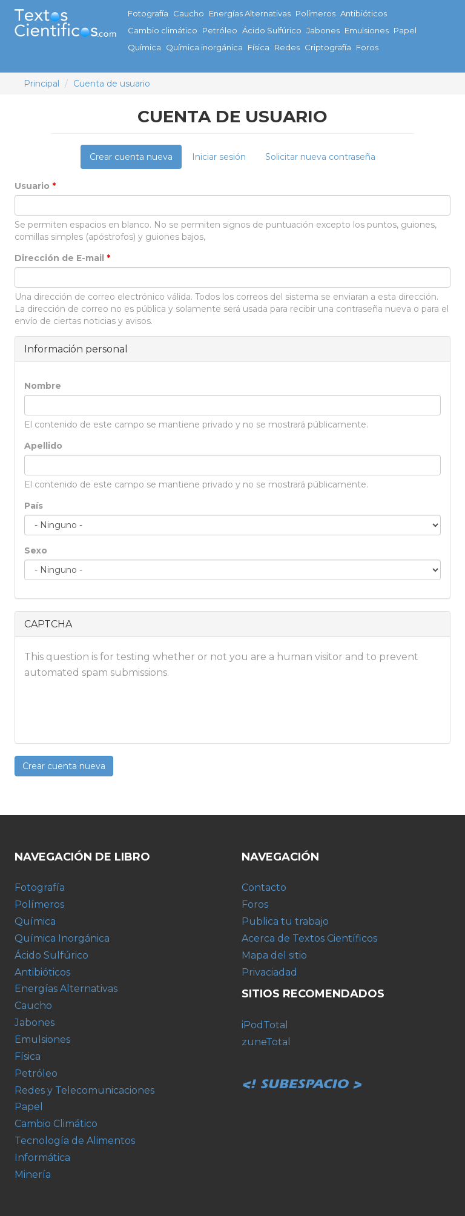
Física (258, 47)
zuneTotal (266, 1042)
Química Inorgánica (62, 938)
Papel (405, 30)
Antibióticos (363, 13)
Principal (41, 83)
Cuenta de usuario (111, 83)
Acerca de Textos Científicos (309, 938)
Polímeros (315, 13)
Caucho (188, 13)
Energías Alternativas (250, 13)
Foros (367, 47)
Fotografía (148, 13)
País (33, 505)
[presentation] (116, 710)
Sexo (35, 550)
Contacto (264, 887)
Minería (33, 1174)
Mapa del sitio (274, 955)
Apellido (43, 445)
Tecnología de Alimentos (75, 1140)
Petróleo (219, 30)
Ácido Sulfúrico (272, 30)
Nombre (42, 385)
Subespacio (302, 1070)
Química (144, 47)
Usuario (35, 185)
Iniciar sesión (219, 156)
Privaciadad (269, 972)
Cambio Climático (56, 1123)
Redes (287, 47)
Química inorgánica (204, 47)
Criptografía (328, 47)
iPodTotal (265, 1025)
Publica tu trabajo (285, 921)
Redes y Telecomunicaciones (84, 1090)
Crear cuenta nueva (136, 160)
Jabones (323, 30)
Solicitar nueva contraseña (320, 156)
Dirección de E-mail (62, 258)
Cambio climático (162, 30)
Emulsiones (367, 30)
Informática (42, 1157)
